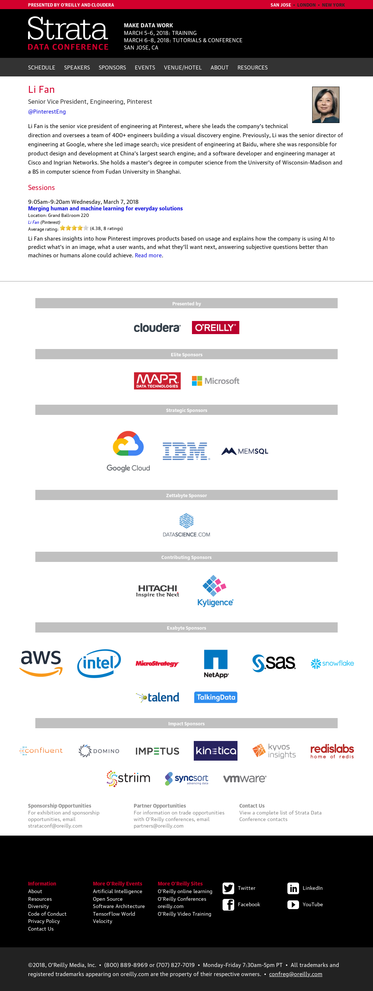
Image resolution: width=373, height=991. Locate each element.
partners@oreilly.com (159, 825)
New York (333, 4)
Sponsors (112, 67)
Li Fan (33, 221)
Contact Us (41, 928)
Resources (252, 67)
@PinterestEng (47, 111)
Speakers (77, 67)
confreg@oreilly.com (295, 974)
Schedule (41, 67)
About (220, 67)
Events (145, 67)
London (306, 4)
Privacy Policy (44, 920)
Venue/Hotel (183, 67)
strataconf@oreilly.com (55, 825)
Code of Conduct (47, 913)
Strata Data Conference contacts (280, 815)
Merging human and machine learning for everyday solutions (105, 208)
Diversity (38, 905)
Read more (148, 255)
